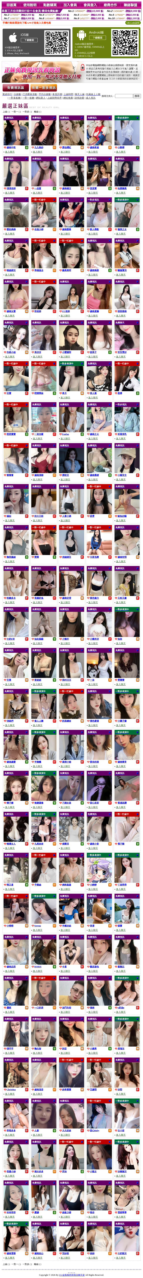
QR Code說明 (133, 22)
